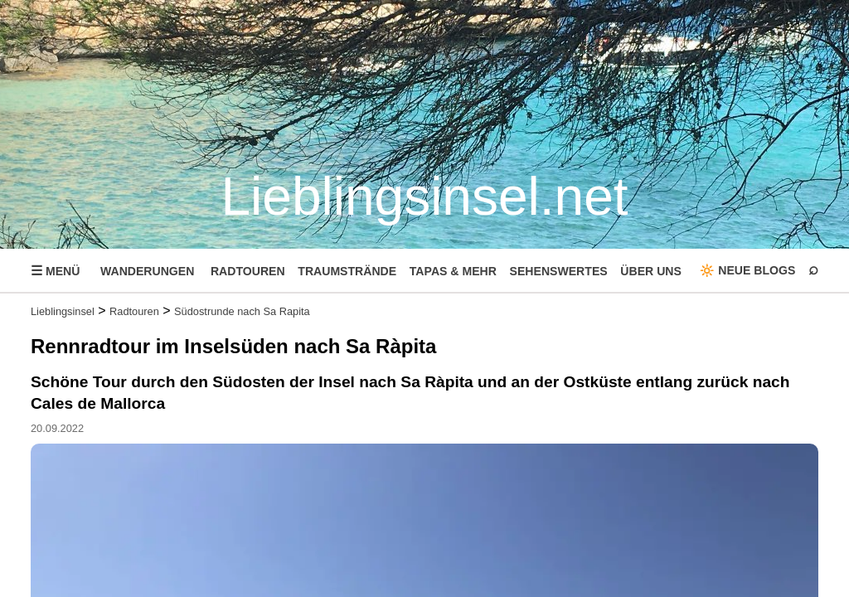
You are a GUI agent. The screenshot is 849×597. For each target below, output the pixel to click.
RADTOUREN (248, 271)
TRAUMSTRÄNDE (347, 271)
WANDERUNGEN (147, 271)
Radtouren (134, 311)
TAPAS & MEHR (453, 271)
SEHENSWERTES (559, 271)
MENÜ (55, 271)
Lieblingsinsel (63, 311)
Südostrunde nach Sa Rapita (242, 311)
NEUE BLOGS (756, 270)
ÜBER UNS (651, 271)
